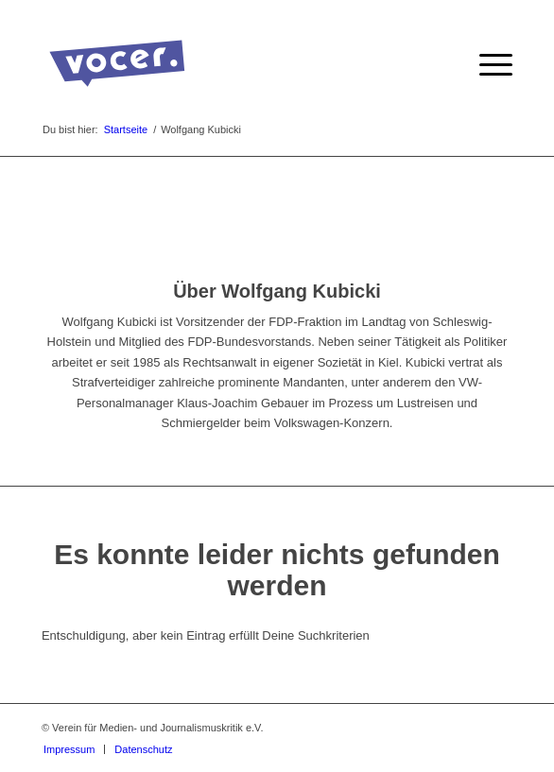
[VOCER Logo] (230, 65)
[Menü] (486, 65)
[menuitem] (486, 65)
